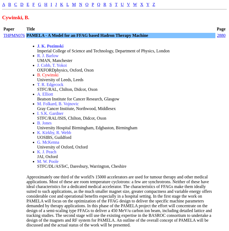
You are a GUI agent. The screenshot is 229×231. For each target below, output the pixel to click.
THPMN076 (14, 35)
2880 (221, 35)
